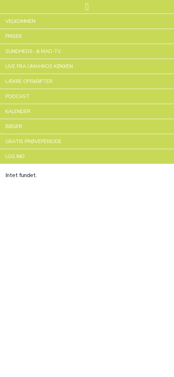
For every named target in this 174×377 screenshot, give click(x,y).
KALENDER (17, 111)
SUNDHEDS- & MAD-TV (33, 51)
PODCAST (17, 96)
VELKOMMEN (20, 21)
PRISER (13, 36)
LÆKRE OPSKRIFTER (29, 81)
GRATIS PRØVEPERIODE (33, 141)
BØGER (13, 126)
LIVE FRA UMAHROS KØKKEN (39, 66)
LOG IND (15, 156)
